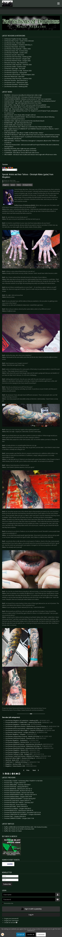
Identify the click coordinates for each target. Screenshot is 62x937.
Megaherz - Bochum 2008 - (18, 764)
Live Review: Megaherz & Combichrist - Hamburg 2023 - (27, 720)
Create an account (10, 922)
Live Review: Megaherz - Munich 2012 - (22, 750)
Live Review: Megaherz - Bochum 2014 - (22, 742)
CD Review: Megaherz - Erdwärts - (21, 734)
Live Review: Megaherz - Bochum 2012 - (22, 752)
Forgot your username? (11, 920)
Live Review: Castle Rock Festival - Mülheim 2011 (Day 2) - (28, 756)
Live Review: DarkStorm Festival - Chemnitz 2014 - (25, 738)
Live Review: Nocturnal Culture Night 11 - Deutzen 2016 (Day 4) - (30, 730)
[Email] (10, 880)
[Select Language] (9, 170)
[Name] (10, 876)
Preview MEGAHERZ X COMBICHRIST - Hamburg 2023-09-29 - (28, 722)
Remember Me (8, 903)
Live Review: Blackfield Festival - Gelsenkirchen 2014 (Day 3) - (29, 744)
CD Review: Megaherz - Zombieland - (22, 740)
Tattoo (19, 185)
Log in (31, 915)
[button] (3, 774)
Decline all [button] (30, 934)
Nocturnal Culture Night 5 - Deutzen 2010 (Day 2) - (25, 758)
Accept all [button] (20, 934)
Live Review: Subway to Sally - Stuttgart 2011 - (24, 754)
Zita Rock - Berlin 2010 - (17, 760)
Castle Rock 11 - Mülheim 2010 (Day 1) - (22, 762)
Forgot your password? (11, 918)
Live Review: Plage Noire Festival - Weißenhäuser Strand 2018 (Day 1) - (32, 726)
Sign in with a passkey (31, 909)
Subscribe (7, 884)
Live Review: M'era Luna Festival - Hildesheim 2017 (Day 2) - (28, 728)
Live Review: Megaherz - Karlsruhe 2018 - (23, 724)
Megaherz (6, 185)
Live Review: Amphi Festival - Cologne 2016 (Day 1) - (26, 732)
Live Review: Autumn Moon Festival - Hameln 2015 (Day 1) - (28, 736)
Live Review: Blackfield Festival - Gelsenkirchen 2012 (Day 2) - (29, 748)
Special (13, 185)
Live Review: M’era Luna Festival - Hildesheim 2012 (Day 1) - (28, 746)
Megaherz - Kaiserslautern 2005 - (20, 766)
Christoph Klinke (27, 185)
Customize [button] (41, 934)
